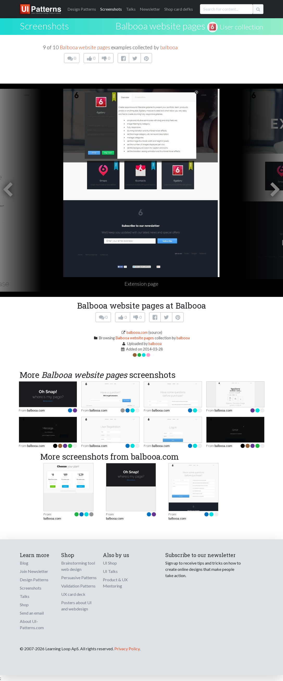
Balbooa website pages (160, 25)
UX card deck (73, 594)
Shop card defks (178, 9)
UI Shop (110, 562)
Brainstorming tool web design (78, 566)
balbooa (169, 47)
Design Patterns (34, 579)
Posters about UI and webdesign (76, 605)
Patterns (81, 9)
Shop (24, 604)
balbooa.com (137, 332)
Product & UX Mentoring (115, 582)
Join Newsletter (34, 571)
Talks (131, 9)
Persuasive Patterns (79, 577)
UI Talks (110, 571)
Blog (24, 562)
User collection (241, 27)
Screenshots (111, 9)
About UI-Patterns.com (32, 624)
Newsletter (150, 9)
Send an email (32, 612)
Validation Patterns (78, 585)
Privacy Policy (127, 648)
